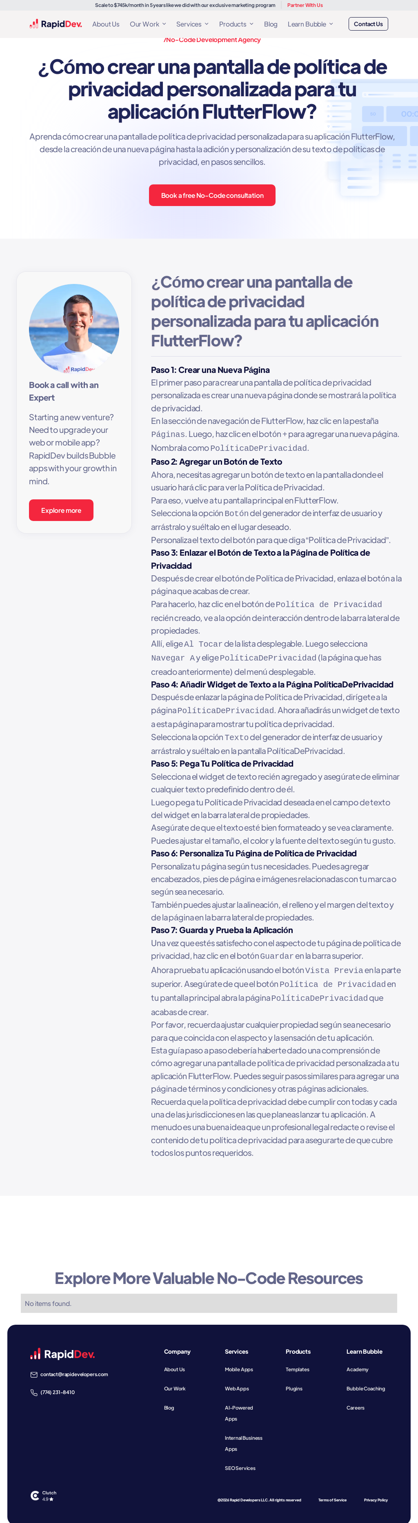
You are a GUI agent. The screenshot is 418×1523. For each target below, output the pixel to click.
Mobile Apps (239, 1359)
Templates (297, 1359)
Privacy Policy (376, 1490)
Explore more (61, 510)
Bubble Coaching (366, 1378)
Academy (358, 1359)
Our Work (175, 1378)
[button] (148, 24)
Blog (271, 24)
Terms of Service (332, 1490)
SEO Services (240, 1458)
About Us (106, 24)
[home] (56, 24)
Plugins (294, 1378)
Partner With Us (305, 5)
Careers (356, 1397)
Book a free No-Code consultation (212, 195)
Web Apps (237, 1378)
